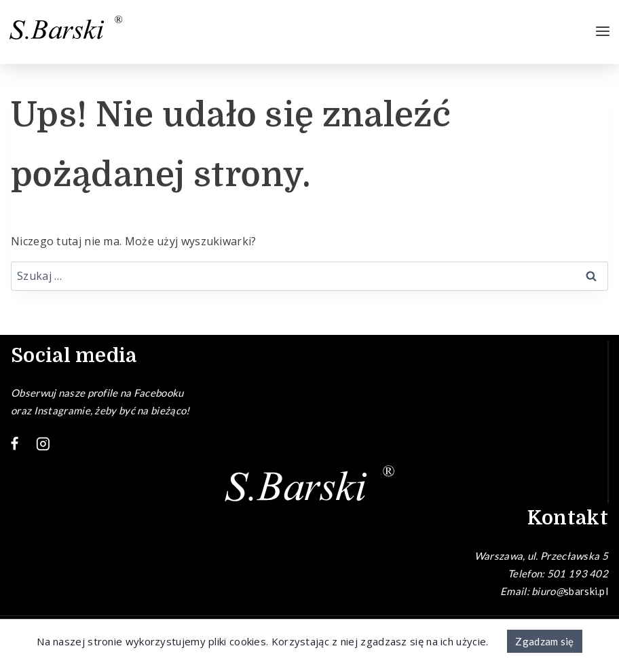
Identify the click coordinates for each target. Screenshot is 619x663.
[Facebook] (15, 444)
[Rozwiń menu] (603, 31)
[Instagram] (43, 444)
